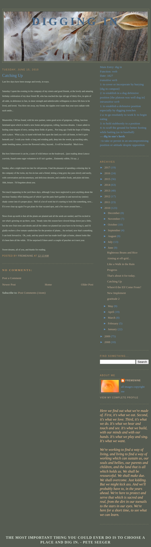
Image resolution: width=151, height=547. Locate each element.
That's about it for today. (121, 275)
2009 (107, 336)
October (113, 224)
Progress (112, 270)
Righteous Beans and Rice (122, 252)
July (110, 242)
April (111, 311)
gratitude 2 (113, 298)
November (114, 218)
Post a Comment (11, 278)
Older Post (87, 284)
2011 (107, 202)
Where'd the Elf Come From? (124, 287)
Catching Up (114, 281)
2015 (107, 179)
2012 (107, 196)
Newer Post (9, 284)
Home (48, 284)
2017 (107, 167)
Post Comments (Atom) (32, 292)
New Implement (116, 293)
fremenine (133, 380)
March (112, 317)
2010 (107, 208)
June (111, 247)
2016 (107, 173)
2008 (107, 342)
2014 (107, 184)
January (113, 329)
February (113, 323)
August (112, 236)
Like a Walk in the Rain (120, 264)
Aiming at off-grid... (119, 258)
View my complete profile (119, 397)
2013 (107, 190)
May (111, 306)
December (114, 213)
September (114, 230)
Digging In (76, 21)
